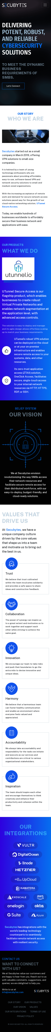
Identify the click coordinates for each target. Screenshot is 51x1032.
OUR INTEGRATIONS (15, 1011)
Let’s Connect (13, 86)
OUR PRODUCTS (32, 1002)
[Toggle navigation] (45, 5)
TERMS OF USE (38, 1011)
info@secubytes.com (13, 992)
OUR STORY (14, 1002)
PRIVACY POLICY (25, 1016)
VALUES (34, 1007)
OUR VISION (19, 1007)
